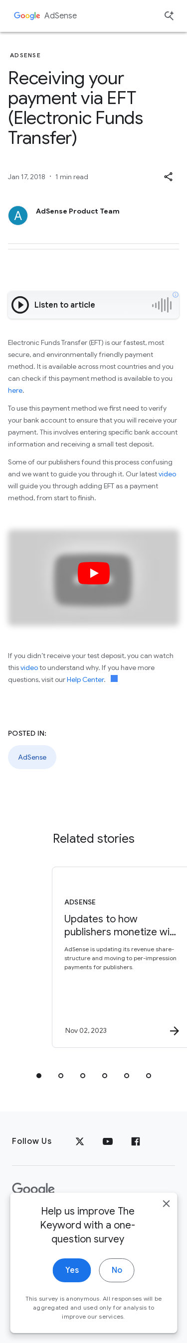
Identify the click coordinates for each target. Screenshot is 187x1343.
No (117, 1283)
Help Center (85, 679)
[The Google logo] (33, 1190)
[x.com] (80, 1141)
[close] (166, 1217)
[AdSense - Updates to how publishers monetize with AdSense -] (111, 957)
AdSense (60, 16)
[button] (168, 177)
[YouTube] (108, 1141)
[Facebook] (136, 1141)
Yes (72, 1283)
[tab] (39, 1076)
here (15, 390)
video (167, 473)
